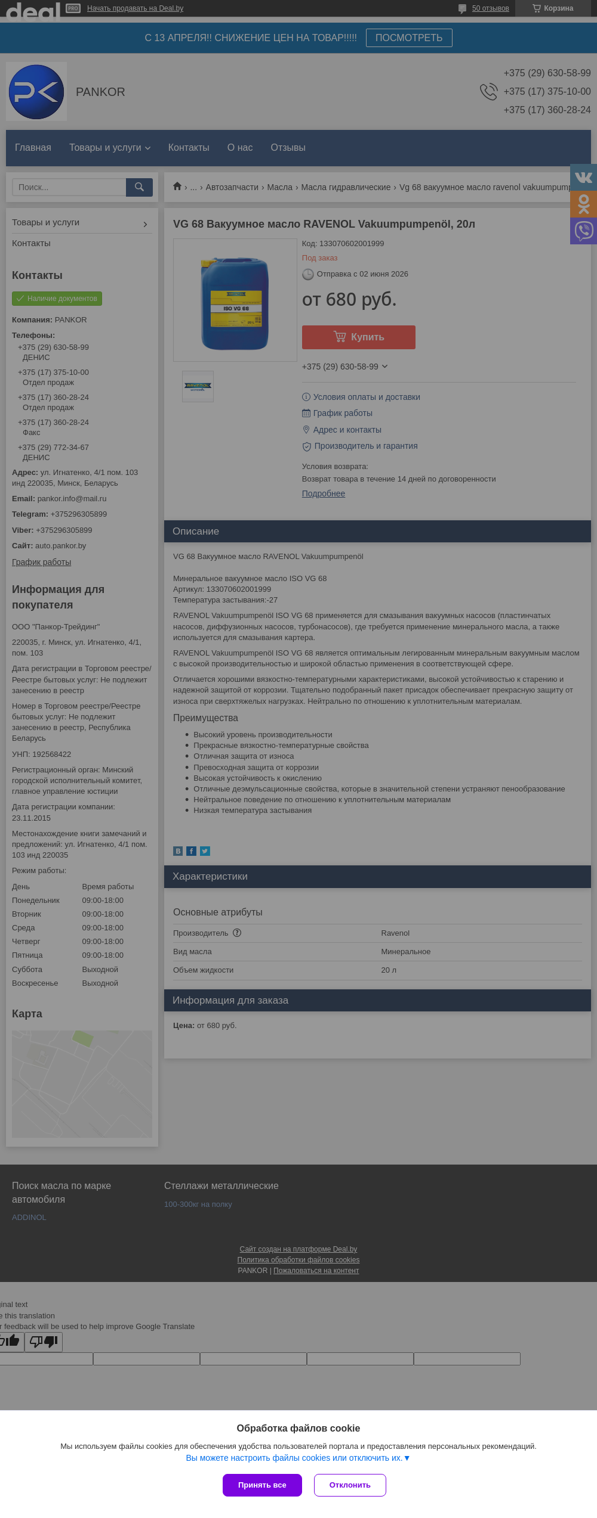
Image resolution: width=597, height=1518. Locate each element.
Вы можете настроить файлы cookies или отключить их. (294, 1458)
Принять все (262, 1484)
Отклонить (350, 1484)
